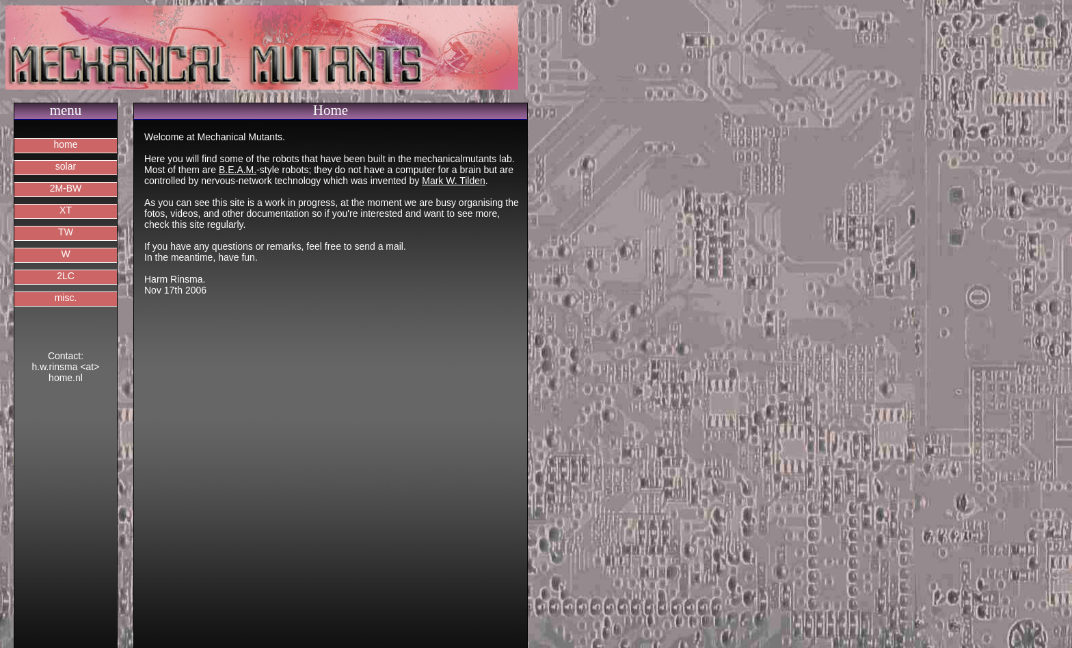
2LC (66, 275)
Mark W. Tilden (453, 180)
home (65, 144)
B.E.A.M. (237, 169)
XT (65, 210)
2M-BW (66, 188)
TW (65, 231)
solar (65, 166)
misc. (66, 297)
